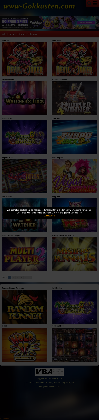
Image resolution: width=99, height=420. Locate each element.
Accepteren (49, 216)
